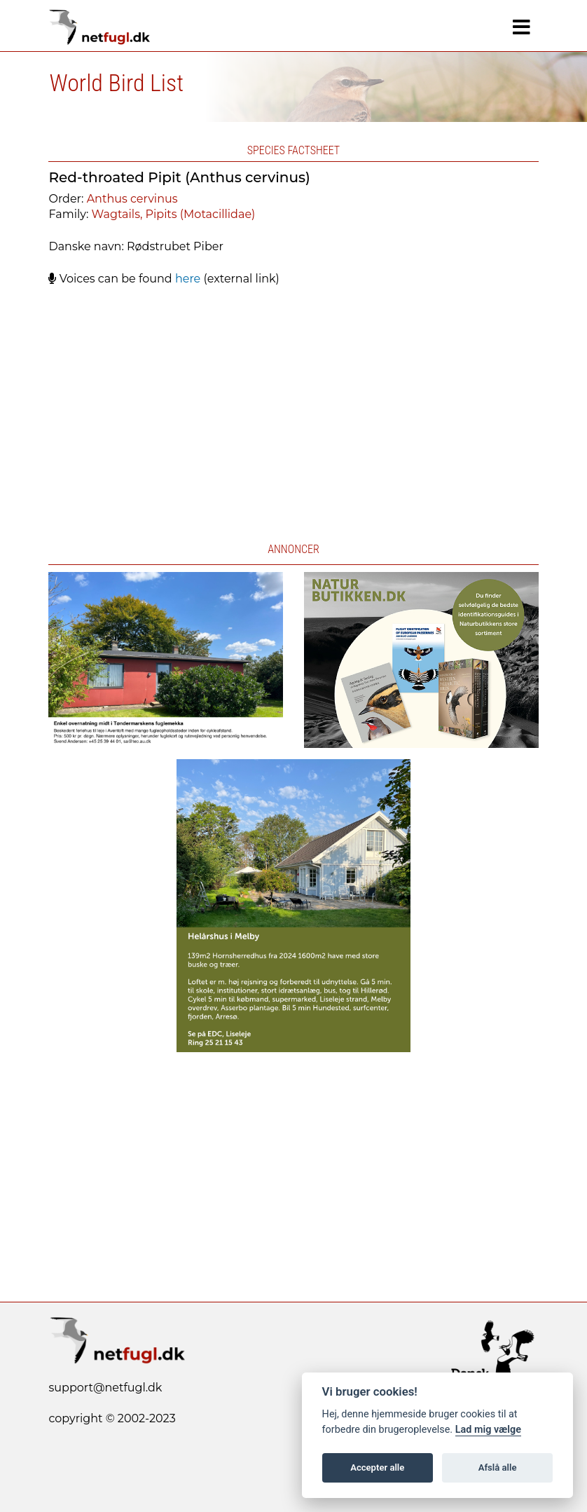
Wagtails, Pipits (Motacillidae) (174, 214)
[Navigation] (521, 27)
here (187, 278)
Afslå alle (497, 1467)
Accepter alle (377, 1467)
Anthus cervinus (132, 198)
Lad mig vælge (488, 1430)
